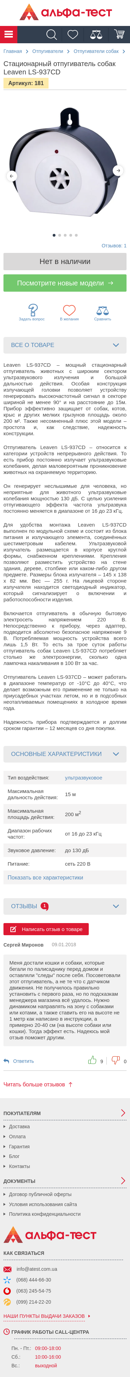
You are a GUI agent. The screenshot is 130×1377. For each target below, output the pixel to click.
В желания (69, 312)
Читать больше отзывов (34, 1084)
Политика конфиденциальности (45, 1214)
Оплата (17, 1136)
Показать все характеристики (45, 878)
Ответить (23, 1061)
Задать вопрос (31, 312)
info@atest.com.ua (37, 1269)
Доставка (19, 1126)
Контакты (19, 1166)
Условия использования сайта (43, 1204)
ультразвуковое (84, 778)
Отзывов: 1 (114, 245)
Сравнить (102, 312)
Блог (14, 1156)
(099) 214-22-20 (33, 1302)
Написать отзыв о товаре (52, 929)
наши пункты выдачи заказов (44, 1316)
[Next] (118, 170)
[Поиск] (53, 35)
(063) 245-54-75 (33, 1291)
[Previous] (11, 176)
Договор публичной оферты (40, 1194)
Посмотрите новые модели (60, 283)
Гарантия (19, 1146)
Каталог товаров (8, 34)
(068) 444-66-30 (33, 1280)
